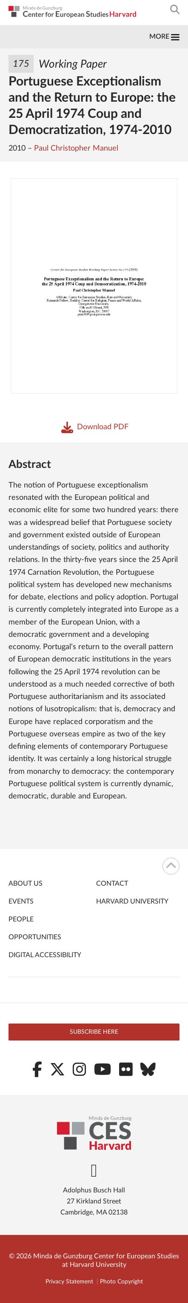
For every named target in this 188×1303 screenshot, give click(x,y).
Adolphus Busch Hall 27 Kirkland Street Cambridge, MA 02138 (94, 1201)
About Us (26, 883)
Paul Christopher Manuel (76, 148)
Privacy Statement (69, 1282)
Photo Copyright (121, 1282)
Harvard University (132, 901)
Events (21, 901)
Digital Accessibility (45, 955)
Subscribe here (94, 1032)
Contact (112, 883)
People (21, 919)
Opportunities (35, 937)
